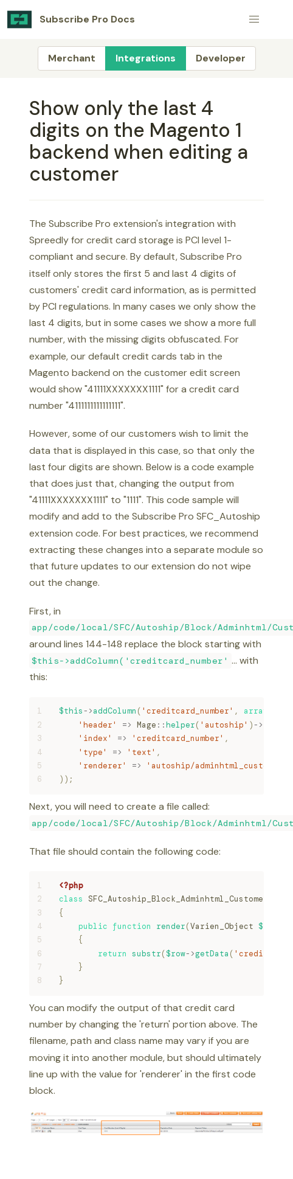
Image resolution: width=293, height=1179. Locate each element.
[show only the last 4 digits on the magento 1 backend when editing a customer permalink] (23, 108)
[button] (254, 19)
